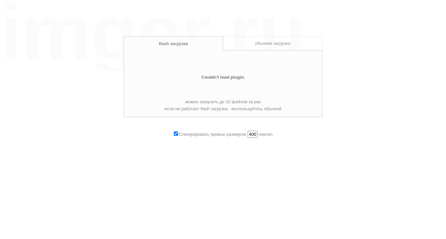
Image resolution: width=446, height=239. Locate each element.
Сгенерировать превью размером (212, 134)
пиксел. (266, 134)
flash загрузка (173, 43)
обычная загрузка (272, 43)
